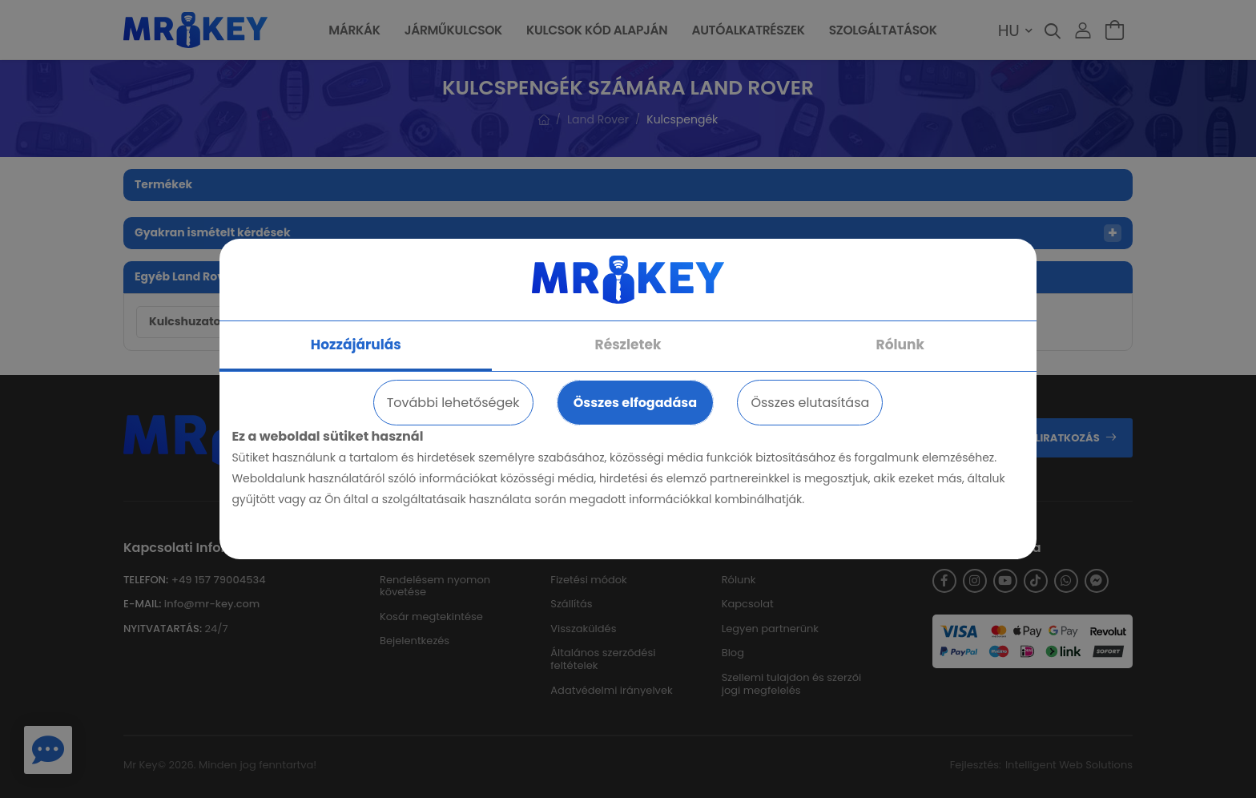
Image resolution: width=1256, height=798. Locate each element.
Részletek (628, 344)
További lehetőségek (453, 402)
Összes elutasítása (810, 402)
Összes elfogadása (635, 402)
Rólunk (900, 344)
